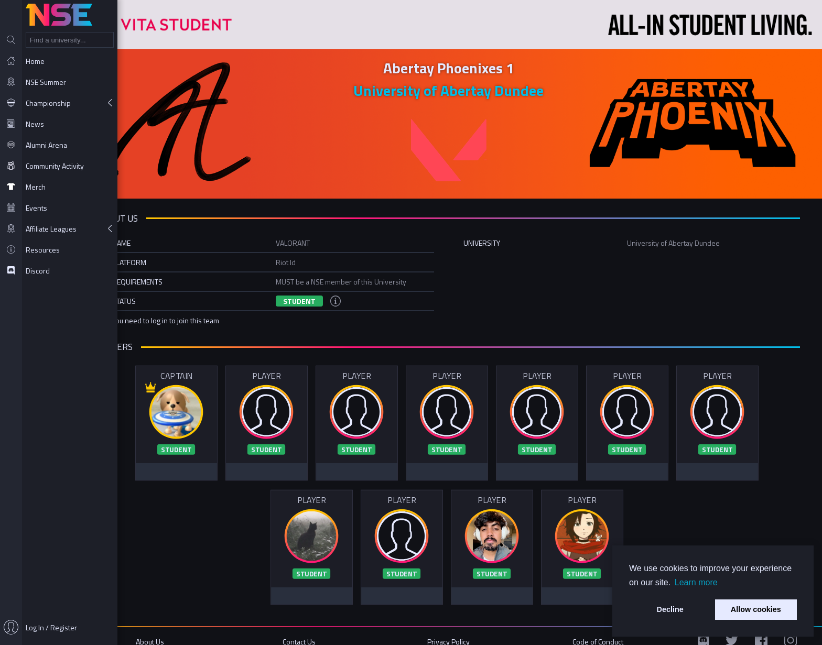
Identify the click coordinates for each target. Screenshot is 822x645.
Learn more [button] (696, 582)
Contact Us (328, 630)
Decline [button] (670, 609)
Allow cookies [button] (756, 609)
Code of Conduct (610, 630)
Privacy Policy (469, 630)
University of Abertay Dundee (470, 87)
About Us (188, 630)
